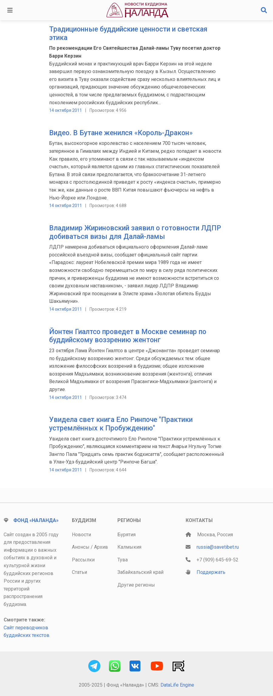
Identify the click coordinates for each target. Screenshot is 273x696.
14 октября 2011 (65, 110)
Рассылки (83, 560)
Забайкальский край (140, 572)
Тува (122, 560)
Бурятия (126, 534)
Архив (101, 547)
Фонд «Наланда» (36, 520)
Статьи (79, 572)
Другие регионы (136, 585)
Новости (81, 534)
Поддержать (211, 572)
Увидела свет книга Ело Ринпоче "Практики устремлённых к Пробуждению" (121, 424)
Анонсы (80, 547)
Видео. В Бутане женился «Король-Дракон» (121, 133)
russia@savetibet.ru (218, 547)
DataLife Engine (177, 685)
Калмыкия (129, 547)
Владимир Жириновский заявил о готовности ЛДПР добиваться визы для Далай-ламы (135, 232)
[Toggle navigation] (10, 10)
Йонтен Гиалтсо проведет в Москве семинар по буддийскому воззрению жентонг (127, 336)
